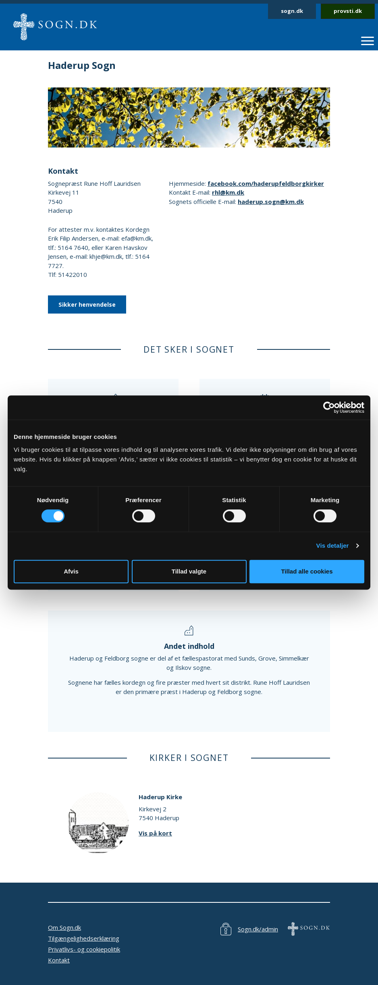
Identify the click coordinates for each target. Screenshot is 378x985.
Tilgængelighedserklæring (83, 938)
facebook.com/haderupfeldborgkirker (266, 183)
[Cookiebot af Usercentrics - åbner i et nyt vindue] (329, 407)
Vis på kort (155, 833)
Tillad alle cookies (306, 571)
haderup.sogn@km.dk (271, 201)
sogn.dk (292, 11)
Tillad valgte (189, 571)
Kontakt (59, 960)
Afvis (71, 571)
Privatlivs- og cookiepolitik (84, 949)
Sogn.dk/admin (258, 929)
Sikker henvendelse (87, 304)
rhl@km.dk (228, 192)
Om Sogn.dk (64, 927)
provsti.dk (348, 11)
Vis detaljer (332, 545)
